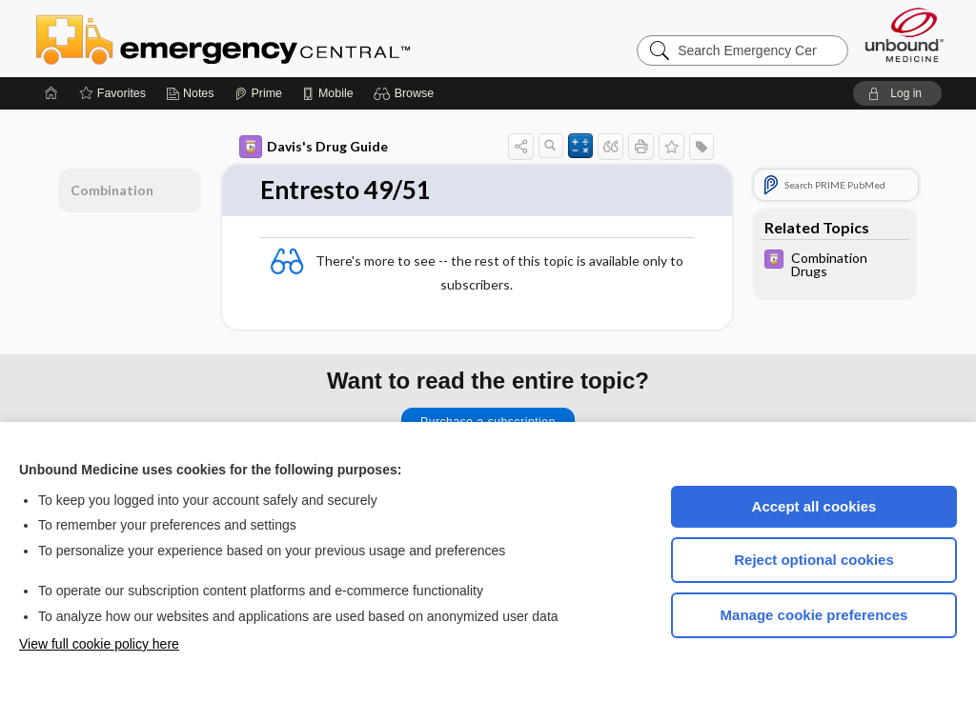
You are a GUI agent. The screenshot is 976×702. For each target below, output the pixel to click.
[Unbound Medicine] (904, 35)
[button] (406, 93)
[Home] (51, 93)
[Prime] (258, 93)
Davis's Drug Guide (313, 146)
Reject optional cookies (814, 560)
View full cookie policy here (99, 644)
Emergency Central (272, 38)
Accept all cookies (814, 506)
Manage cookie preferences (814, 615)
